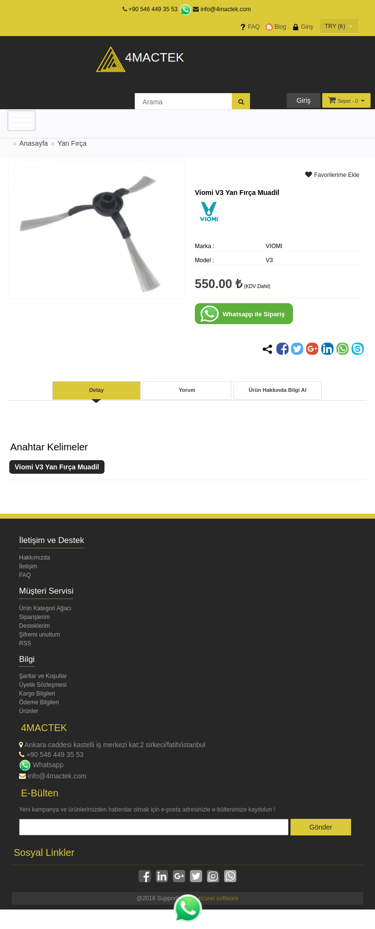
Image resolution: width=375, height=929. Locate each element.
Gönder (321, 827)
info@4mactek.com (221, 9)
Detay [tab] (96, 390)
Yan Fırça (72, 143)
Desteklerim (34, 625)
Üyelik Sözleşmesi (42, 684)
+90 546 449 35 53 (152, 9)
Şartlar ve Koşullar (43, 676)
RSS (25, 643)
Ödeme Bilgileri (39, 702)
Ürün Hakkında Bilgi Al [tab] (277, 390)
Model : (204, 260)
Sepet (344, 101)
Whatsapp (41, 765)
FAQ (249, 26)
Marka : (204, 246)
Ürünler (28, 711)
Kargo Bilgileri (37, 693)
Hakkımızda (34, 557)
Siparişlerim (34, 617)
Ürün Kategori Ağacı (45, 608)
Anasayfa (34, 143)
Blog (276, 26)
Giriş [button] (303, 100)
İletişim (28, 566)
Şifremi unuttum (39, 634)
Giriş (302, 26)
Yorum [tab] (187, 390)
